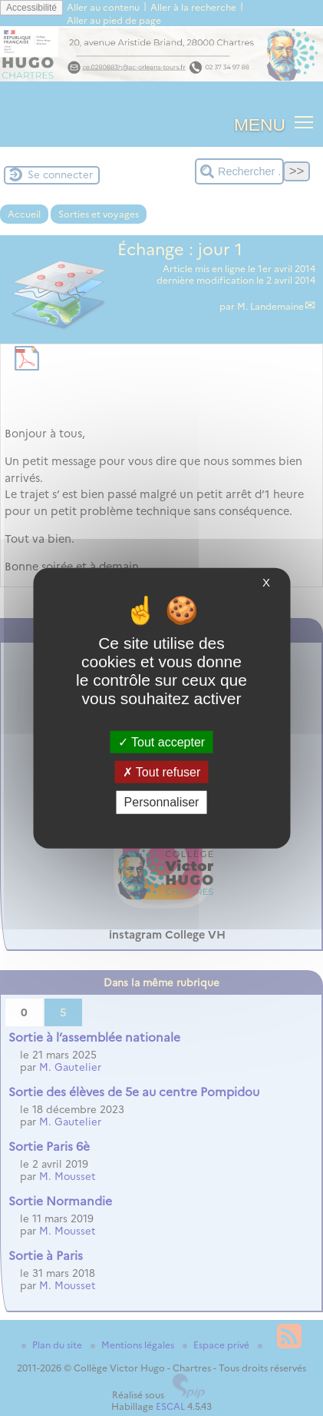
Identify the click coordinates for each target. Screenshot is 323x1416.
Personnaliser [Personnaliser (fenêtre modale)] (161, 802)
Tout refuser (162, 772)
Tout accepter (161, 742)
